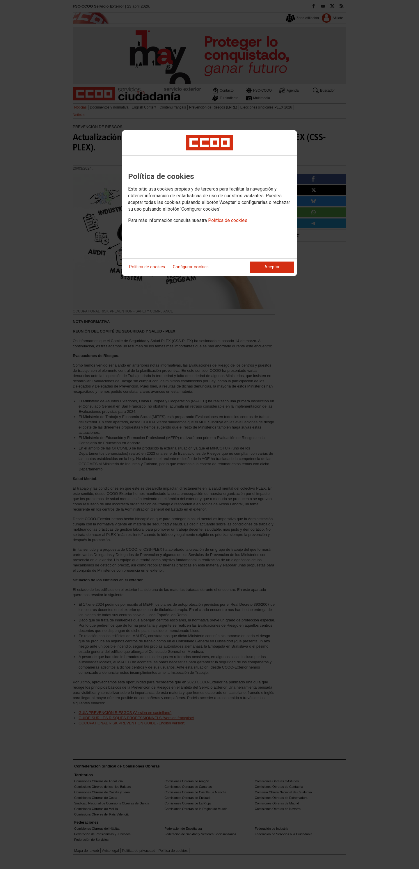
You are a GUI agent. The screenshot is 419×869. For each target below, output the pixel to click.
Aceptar (272, 266)
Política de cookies (227, 220)
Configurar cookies (191, 266)
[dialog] (209, 203)
